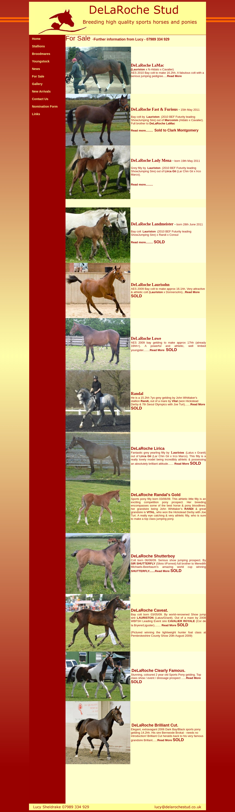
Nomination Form (45, 106)
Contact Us (40, 99)
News (36, 69)
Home (36, 39)
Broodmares (41, 54)
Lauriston (153, 116)
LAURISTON (145, 617)
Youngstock (41, 61)
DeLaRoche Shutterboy (153, 556)
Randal (137, 393)
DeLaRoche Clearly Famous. (158, 670)
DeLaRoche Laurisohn (150, 284)
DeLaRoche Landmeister (153, 224)
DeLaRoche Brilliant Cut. (155, 725)
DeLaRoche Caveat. (149, 610)
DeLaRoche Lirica (148, 448)
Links (36, 114)
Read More (181, 463)
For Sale (38, 76)
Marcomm (171, 120)
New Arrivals (41, 91)
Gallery (37, 84)
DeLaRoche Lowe (146, 338)
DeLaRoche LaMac (147, 65)
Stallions (38, 46)
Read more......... (142, 184)
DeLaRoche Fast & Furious (154, 109)
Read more (138, 130)
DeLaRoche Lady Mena (152, 160)
